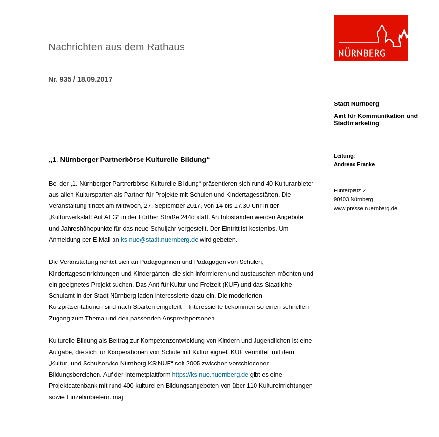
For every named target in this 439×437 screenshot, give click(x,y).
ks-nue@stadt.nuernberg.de (159, 239)
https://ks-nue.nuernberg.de (210, 374)
